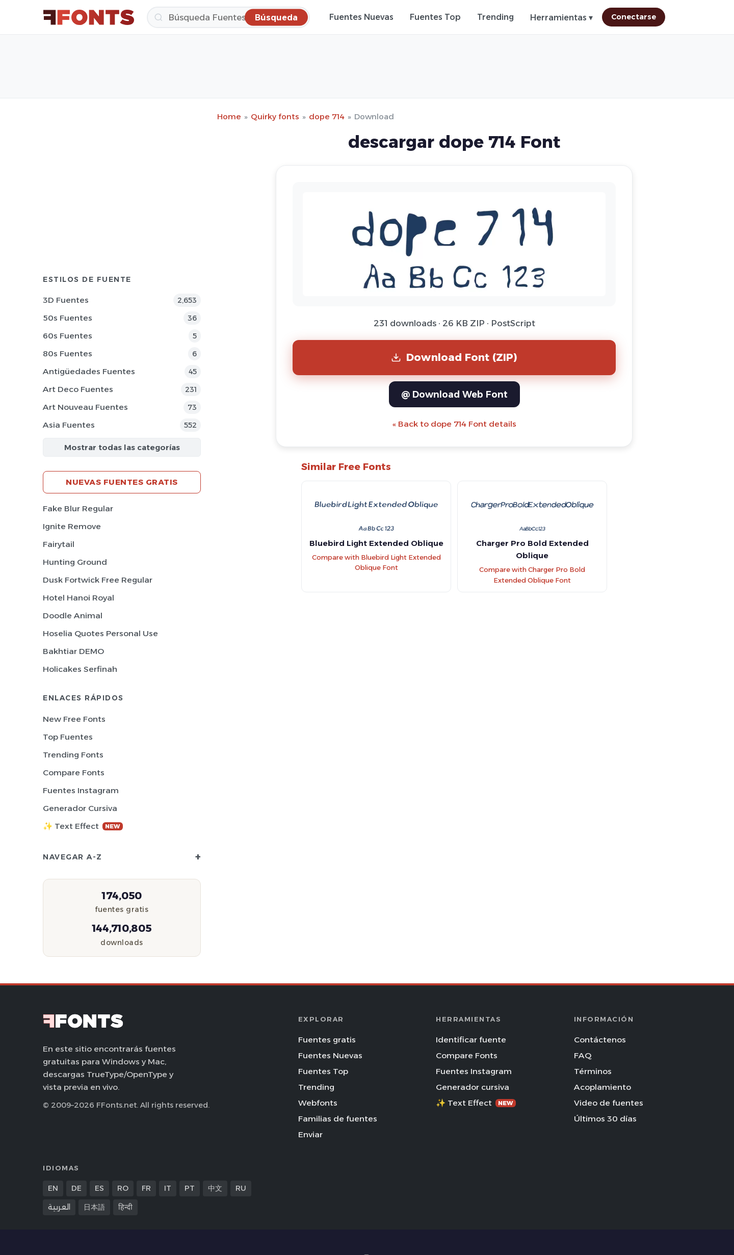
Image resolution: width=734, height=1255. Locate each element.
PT (190, 1188)
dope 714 (327, 116)
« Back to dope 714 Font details (454, 424)
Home (229, 116)
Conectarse (633, 16)
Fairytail (58, 544)
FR (146, 1188)
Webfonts (317, 1103)
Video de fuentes (608, 1103)
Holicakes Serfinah (80, 669)
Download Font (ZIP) (454, 357)
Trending (495, 17)
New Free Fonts (74, 719)
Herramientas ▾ (561, 17)
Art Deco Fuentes (78, 389)
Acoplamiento (602, 1087)
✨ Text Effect (83, 826)
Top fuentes (68, 737)
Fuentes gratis (327, 1039)
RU (240, 1188)
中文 (215, 1188)
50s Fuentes (67, 318)
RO (122, 1188)
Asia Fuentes (69, 425)
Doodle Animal (72, 615)
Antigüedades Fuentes (89, 371)
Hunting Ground (75, 562)
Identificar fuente (471, 1039)
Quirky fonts (275, 116)
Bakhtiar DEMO (73, 651)
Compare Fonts (73, 772)
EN (53, 1188)
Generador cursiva (80, 808)
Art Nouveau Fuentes (85, 407)
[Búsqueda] (228, 17)
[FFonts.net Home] (89, 17)
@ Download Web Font (454, 394)
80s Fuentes (67, 353)
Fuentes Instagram (81, 790)
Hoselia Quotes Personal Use (100, 633)
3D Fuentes (66, 300)
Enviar (310, 1134)
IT (167, 1188)
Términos (593, 1071)
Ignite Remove (72, 526)
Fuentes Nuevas (361, 17)
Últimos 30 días (605, 1118)
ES (99, 1188)
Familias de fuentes (337, 1118)
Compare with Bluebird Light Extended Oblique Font (376, 563)
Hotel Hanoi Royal (78, 598)
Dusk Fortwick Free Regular (97, 580)
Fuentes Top (435, 17)
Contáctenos (600, 1039)
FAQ (582, 1055)
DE (76, 1188)
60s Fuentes (67, 336)
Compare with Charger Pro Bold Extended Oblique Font (532, 575)
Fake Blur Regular (78, 508)
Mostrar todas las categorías (122, 447)
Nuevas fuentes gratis (122, 482)
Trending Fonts (73, 755)
